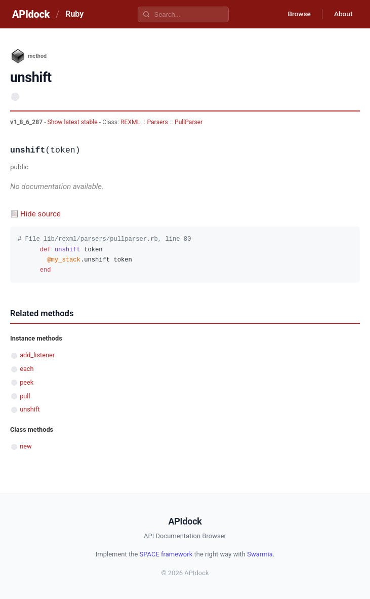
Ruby (74, 14)
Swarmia (260, 554)
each (26, 368)
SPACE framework (166, 554)
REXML (130, 122)
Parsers (157, 122)
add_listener (37, 355)
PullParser (188, 122)
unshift (29, 409)
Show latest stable (73, 122)
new (25, 446)
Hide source (40, 213)
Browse (296, 14)
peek (26, 382)
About (342, 14)
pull (25, 396)
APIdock (31, 14)
